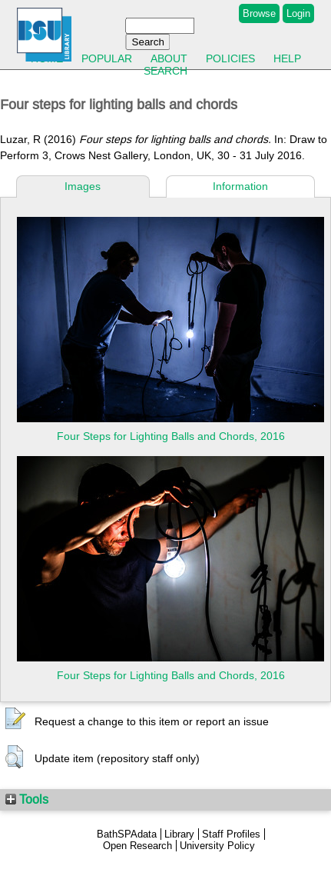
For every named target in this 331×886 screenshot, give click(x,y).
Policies (230, 58)
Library (179, 834)
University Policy (217, 845)
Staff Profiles (231, 834)
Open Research (137, 845)
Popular (106, 58)
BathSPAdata (127, 834)
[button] (15, 719)
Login (298, 13)
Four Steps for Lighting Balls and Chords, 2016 (171, 436)
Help (287, 58)
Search (165, 71)
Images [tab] (83, 186)
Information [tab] (240, 186)
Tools (26, 799)
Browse (259, 13)
